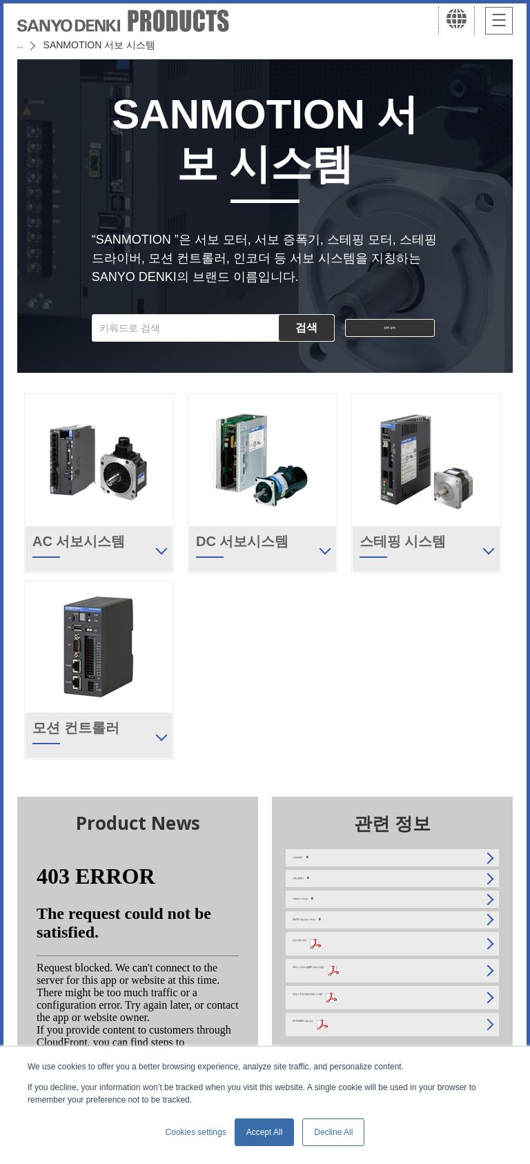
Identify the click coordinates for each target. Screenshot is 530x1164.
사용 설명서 (318, 894)
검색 (306, 327)
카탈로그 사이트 (328, 926)
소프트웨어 (317, 863)
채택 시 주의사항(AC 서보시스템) (365, 1020)
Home (30, 44)
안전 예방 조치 (324, 989)
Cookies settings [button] (196, 1132)
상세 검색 (389, 327)
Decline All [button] (333, 1132)
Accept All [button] (264, 1132)
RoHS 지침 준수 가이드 (344, 958)
